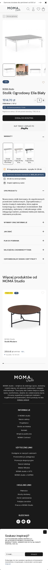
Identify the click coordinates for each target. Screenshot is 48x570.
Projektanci (24, 423)
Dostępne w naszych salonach (24, 453)
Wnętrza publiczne (24, 434)
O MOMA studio (24, 416)
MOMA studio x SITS (24, 471)
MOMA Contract (24, 437)
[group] (24, 323)
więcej (41, 174)
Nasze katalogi (24, 464)
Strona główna (11, 16)
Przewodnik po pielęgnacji (24, 457)
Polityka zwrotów (24, 501)
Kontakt (24, 430)
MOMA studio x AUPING (24, 475)
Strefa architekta (24, 426)
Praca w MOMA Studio (24, 505)
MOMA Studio (8, 89)
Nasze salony (24, 419)
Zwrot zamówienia (24, 498)
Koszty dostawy (24, 494)
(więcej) (8, 564)
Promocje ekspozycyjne (24, 460)
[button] (42, 40)
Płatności (24, 491)
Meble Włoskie (24, 468)
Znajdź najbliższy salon (15, 183)
